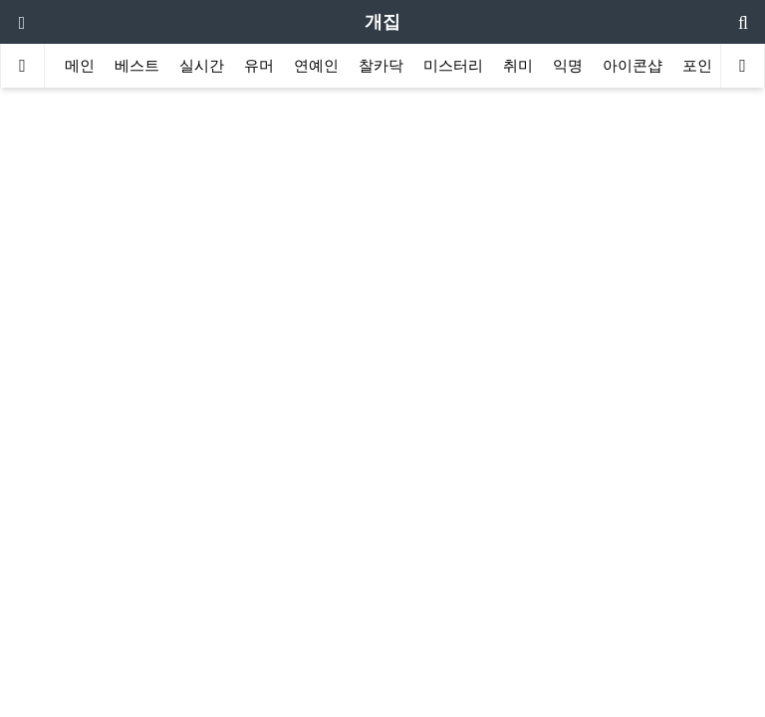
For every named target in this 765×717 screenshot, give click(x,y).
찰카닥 (381, 66)
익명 (568, 66)
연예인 (316, 66)
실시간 (201, 66)
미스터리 (453, 66)
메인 (80, 66)
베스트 (137, 66)
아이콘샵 (632, 66)
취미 (518, 66)
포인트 (704, 66)
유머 (259, 66)
